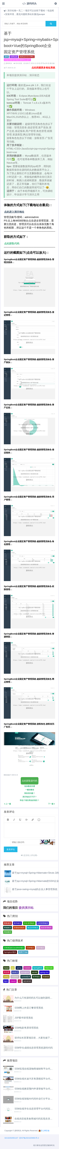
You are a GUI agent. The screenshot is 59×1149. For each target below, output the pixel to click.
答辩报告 (36, 977)
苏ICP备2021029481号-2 (29, 1138)
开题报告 (14, 977)
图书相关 (17, 923)
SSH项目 (40, 948)
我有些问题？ (29, 793)
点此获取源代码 (29, 780)
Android (46, 977)
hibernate (49, 968)
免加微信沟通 (29, 786)
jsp (13, 968)
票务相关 (7, 923)
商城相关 (7, 928)
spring (19, 968)
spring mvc (44, 972)
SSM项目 (30, 948)
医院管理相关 (46, 928)
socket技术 (25, 977)
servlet (34, 972)
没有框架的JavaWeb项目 (14, 948)
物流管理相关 (33, 928)
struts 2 (15, 972)
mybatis (27, 968)
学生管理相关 (29, 923)
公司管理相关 (42, 923)
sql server (27, 981)
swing (6, 977)
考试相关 (7, 932)
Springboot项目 (10, 952)
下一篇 (51, 804)
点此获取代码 (11, 243)
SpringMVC (37, 968)
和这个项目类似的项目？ (29, 800)
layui (6, 981)
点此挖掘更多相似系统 (43, 67)
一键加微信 (29, 790)
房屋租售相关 (19, 928)
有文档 (6, 972)
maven (13, 981)
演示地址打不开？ (29, 797)
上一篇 (7, 804)
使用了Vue (23, 952)
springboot (25, 972)
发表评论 (11, 849)
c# (20, 981)
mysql (6, 968)
